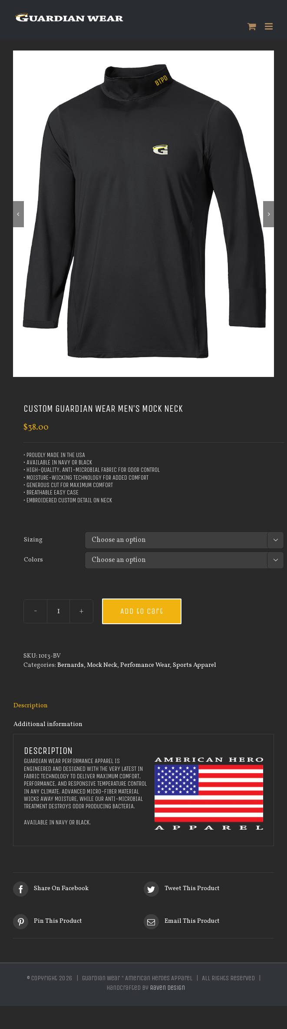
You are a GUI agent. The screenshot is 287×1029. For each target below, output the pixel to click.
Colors (33, 561)
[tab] (143, 707)
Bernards (70, 666)
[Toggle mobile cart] (251, 26)
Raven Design (167, 989)
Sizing (33, 541)
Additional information (47, 726)
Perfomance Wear (145, 666)
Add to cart (141, 613)
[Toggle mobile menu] (269, 26)
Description (30, 707)
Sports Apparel (194, 666)
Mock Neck (102, 666)
